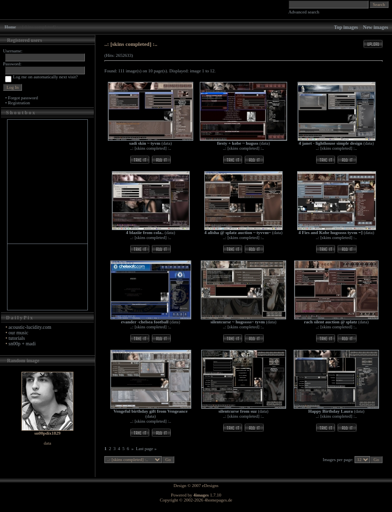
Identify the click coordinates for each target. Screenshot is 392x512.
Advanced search (304, 11)
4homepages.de (218, 500)
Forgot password (23, 97)
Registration (19, 102)
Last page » (146, 448)
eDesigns (210, 485)
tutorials (16, 338)
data (166, 143)
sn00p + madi (22, 343)
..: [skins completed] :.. (150, 148)
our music (18, 332)
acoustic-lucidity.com (29, 327)
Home (10, 26)
